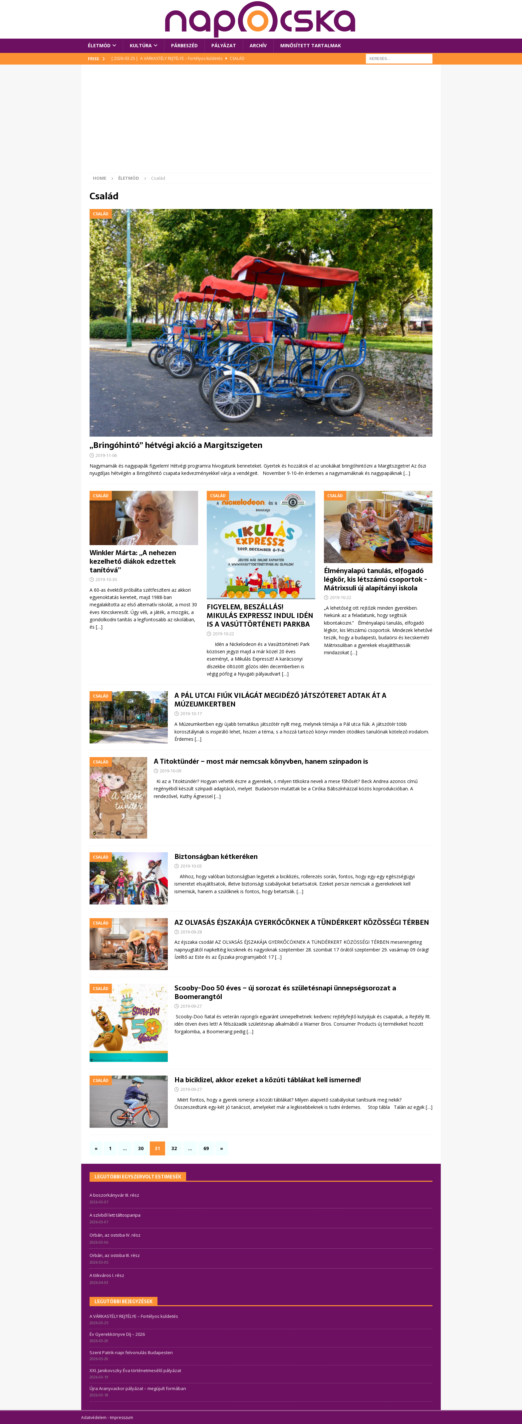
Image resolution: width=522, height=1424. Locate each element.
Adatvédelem (94, 1417)
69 (206, 1148)
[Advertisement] (261, 122)
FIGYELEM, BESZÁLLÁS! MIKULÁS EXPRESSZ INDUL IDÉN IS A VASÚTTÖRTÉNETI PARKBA (260, 616)
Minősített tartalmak (310, 45)
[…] (406, 473)
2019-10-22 (223, 634)
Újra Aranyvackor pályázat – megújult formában (138, 1388)
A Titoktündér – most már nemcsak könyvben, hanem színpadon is (261, 761)
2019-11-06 (106, 455)
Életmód (99, 45)
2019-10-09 (170, 771)
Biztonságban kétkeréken (216, 856)
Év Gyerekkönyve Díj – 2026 (117, 1334)
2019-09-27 (191, 1006)
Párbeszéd (184, 45)
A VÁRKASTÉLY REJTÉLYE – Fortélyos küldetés (134, 1316)
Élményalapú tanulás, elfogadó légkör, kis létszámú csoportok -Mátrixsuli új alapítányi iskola (375, 579)
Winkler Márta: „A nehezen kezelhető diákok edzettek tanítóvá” (133, 561)
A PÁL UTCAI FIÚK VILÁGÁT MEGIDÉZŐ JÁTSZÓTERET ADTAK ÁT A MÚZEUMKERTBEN (280, 700)
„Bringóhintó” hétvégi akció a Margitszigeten (176, 445)
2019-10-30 (106, 579)
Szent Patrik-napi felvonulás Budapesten (131, 1352)
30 (140, 1148)
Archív (258, 45)
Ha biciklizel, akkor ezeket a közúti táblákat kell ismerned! (267, 1080)
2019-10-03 (191, 866)
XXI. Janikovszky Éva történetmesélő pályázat (135, 1370)
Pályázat (223, 45)
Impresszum (121, 1417)
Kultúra (141, 45)
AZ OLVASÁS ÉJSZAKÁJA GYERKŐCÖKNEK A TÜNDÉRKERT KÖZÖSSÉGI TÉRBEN (301, 922)
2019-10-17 (191, 713)
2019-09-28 (191, 932)
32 (174, 1148)
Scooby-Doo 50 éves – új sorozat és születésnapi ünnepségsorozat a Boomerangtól (285, 992)
